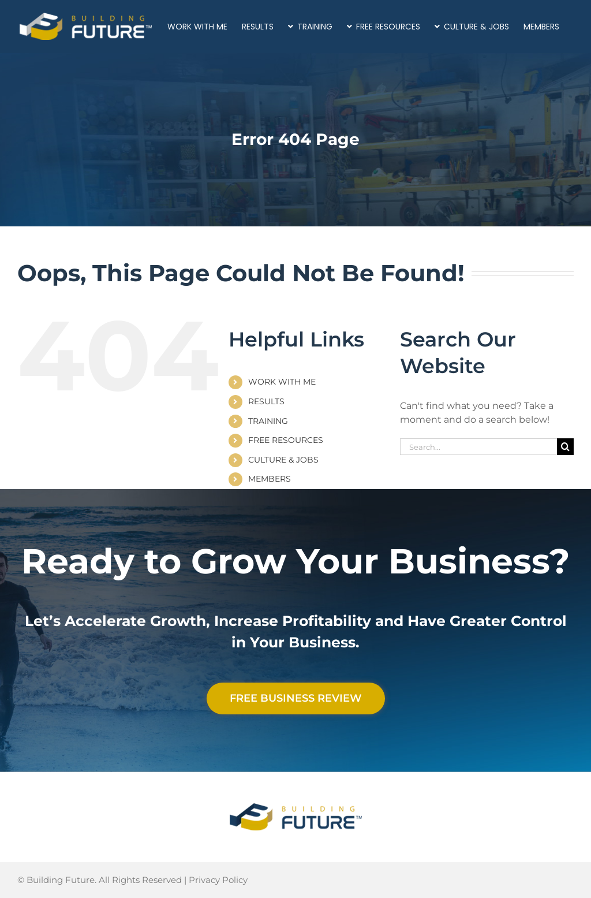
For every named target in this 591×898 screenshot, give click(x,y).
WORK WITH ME (282, 382)
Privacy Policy (218, 879)
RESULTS (266, 401)
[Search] (565, 446)
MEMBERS (269, 479)
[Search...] (478, 446)
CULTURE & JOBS (283, 459)
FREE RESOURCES (285, 440)
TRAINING (268, 421)
